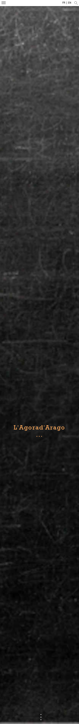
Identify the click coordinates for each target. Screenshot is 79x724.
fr (63, 2)
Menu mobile (3, 3)
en (69, 2)
